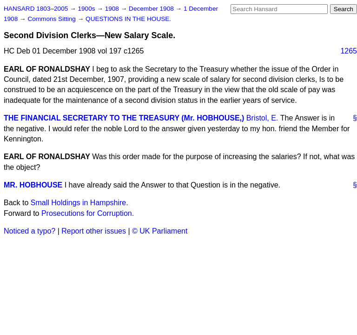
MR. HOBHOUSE (33, 185)
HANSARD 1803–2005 (36, 8)
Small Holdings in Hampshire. (79, 203)
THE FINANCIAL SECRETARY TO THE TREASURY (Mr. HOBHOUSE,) (124, 118)
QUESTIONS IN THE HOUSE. (128, 18)
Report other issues (93, 231)
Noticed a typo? (29, 231)
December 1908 (152, 8)
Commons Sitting (52, 18)
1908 (113, 8)
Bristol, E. (262, 118)
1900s (87, 8)
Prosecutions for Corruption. (87, 213)
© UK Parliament (159, 231)
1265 (348, 51)
